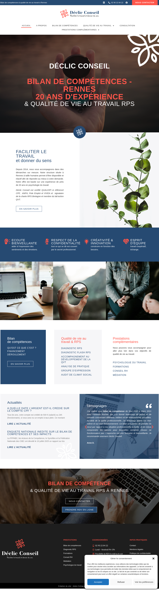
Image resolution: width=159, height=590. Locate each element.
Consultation (127, 26)
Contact (133, 545)
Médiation (119, 375)
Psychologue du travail (130, 362)
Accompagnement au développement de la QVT (75, 359)
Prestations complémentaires (80, 30)
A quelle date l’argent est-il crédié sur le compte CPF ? (38, 409)
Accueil (26, 26)
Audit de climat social (76, 375)
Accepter (98, 582)
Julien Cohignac (79, 586)
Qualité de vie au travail (98, 26)
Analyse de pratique (75, 366)
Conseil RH (120, 371)
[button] (153, 558)
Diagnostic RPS (71, 348)
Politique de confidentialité (140, 553)
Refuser (121, 582)
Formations (121, 367)
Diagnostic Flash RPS (76, 352)
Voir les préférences (144, 582)
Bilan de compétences (65, 26)
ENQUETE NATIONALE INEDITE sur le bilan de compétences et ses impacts (39, 433)
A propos (41, 26)
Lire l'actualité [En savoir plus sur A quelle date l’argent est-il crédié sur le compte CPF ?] (19, 424)
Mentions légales (136, 549)
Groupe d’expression (76, 370)
